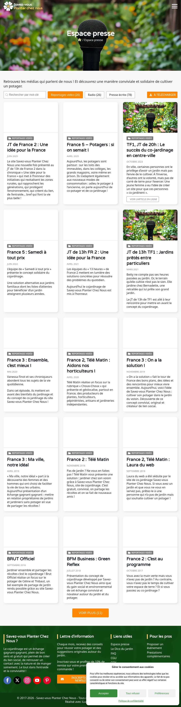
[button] (65, 94)
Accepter (103, 693)
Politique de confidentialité (131, 701)
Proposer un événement (155, 646)
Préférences (162, 693)
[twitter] (17, 680)
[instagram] (27, 680)
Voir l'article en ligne (143, 199)
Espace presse (120, 644)
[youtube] (37, 680)
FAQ (113, 653)
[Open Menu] (174, 6)
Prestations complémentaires (158, 654)
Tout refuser (133, 693)
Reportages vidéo (22, 138)
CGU (113, 658)
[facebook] (7, 680)
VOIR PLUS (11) (90, 613)
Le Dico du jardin (122, 649)
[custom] (47, 680)
